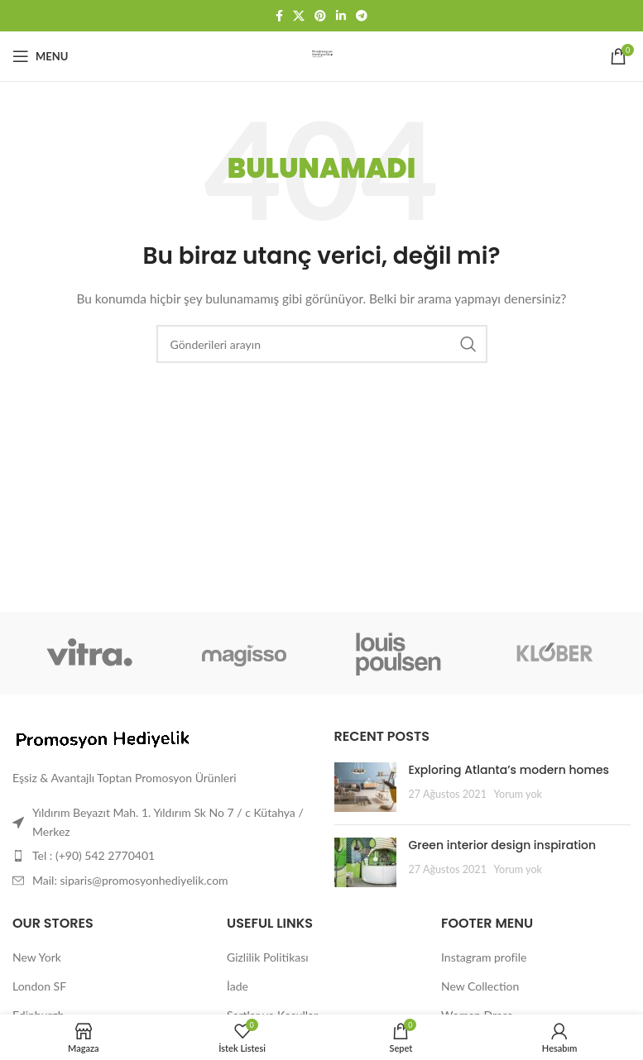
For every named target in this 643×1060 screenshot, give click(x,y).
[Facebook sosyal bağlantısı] (279, 16)
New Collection (480, 986)
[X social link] (299, 16)
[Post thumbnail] (365, 787)
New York (36, 957)
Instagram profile (483, 957)
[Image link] (103, 739)
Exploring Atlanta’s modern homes (509, 770)
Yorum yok (518, 794)
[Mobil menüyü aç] (40, 56)
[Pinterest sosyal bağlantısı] (320, 16)
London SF (39, 986)
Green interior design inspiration (503, 845)
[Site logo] (322, 55)
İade (237, 986)
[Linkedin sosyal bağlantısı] (341, 16)
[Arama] (321, 344)
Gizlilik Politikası (268, 957)
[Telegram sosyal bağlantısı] (361, 16)
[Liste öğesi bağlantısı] (161, 856)
